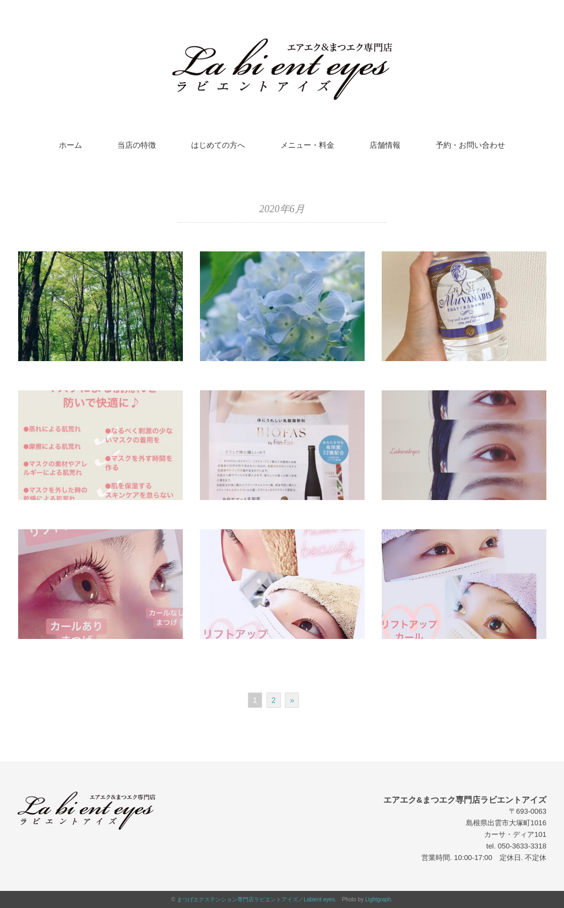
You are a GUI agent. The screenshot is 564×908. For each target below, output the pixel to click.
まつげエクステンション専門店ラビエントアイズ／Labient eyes (256, 899)
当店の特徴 (136, 145)
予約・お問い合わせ (470, 145)
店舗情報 (385, 145)
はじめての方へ (218, 145)
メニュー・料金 (307, 145)
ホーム (70, 145)
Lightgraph (378, 899)
